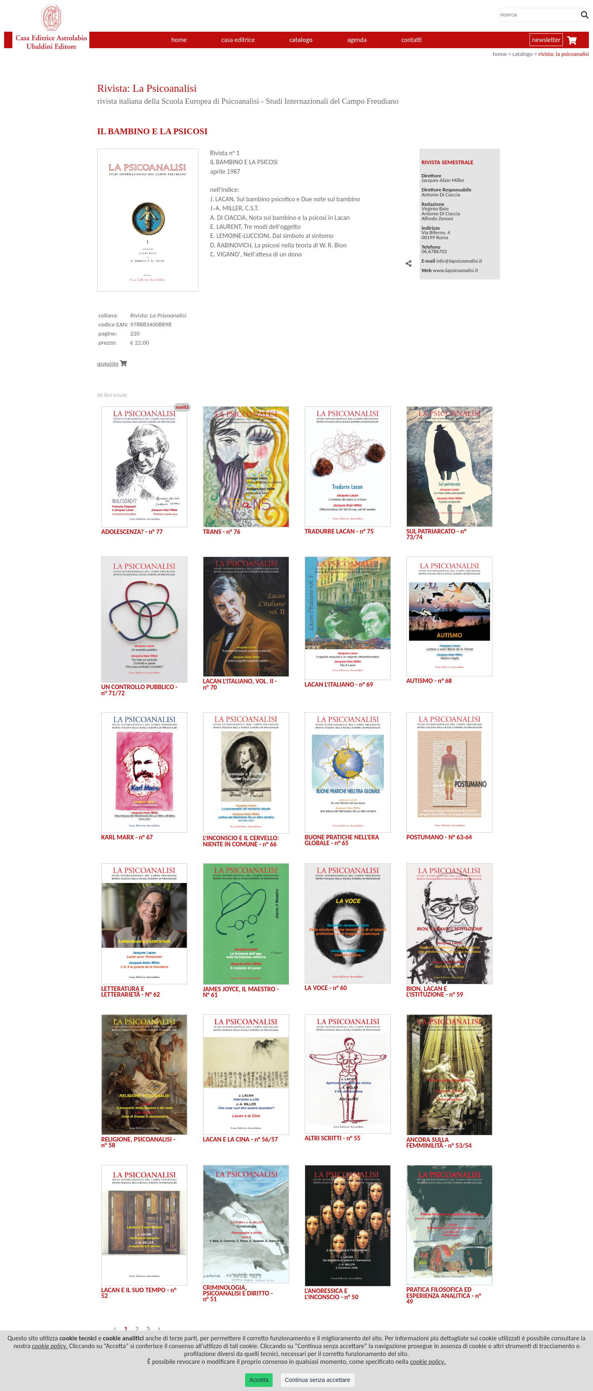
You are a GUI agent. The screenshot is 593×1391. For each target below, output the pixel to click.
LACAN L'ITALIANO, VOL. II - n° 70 (240, 684)
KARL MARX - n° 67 (127, 837)
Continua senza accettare (317, 1380)
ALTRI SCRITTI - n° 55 (333, 1138)
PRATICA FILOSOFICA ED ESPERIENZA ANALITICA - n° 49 (443, 1295)
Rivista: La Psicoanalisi (158, 315)
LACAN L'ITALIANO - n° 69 (339, 684)
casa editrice (237, 40)
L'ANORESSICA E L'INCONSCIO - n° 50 (331, 1293)
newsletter (546, 40)
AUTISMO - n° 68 (429, 681)
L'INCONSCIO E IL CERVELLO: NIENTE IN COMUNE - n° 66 (241, 841)
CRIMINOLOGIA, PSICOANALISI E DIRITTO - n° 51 (238, 1293)
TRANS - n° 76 (221, 532)
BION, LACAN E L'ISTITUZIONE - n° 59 (434, 991)
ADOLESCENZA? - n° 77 (132, 532)
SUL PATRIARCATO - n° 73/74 (436, 534)
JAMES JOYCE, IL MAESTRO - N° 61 (241, 992)
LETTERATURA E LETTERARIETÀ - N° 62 (130, 991)
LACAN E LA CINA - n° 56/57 (240, 1139)
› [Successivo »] (159, 1328)
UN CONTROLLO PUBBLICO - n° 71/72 (139, 690)
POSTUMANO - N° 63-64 (439, 837)
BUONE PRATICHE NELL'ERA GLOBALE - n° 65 (342, 840)
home (179, 40)
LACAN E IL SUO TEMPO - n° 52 (138, 1293)
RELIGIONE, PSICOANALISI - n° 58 (138, 1142)
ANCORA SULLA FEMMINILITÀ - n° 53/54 (439, 1142)
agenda (357, 40)
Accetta (258, 1380)
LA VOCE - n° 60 (326, 988)
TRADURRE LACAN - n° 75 (339, 531)
